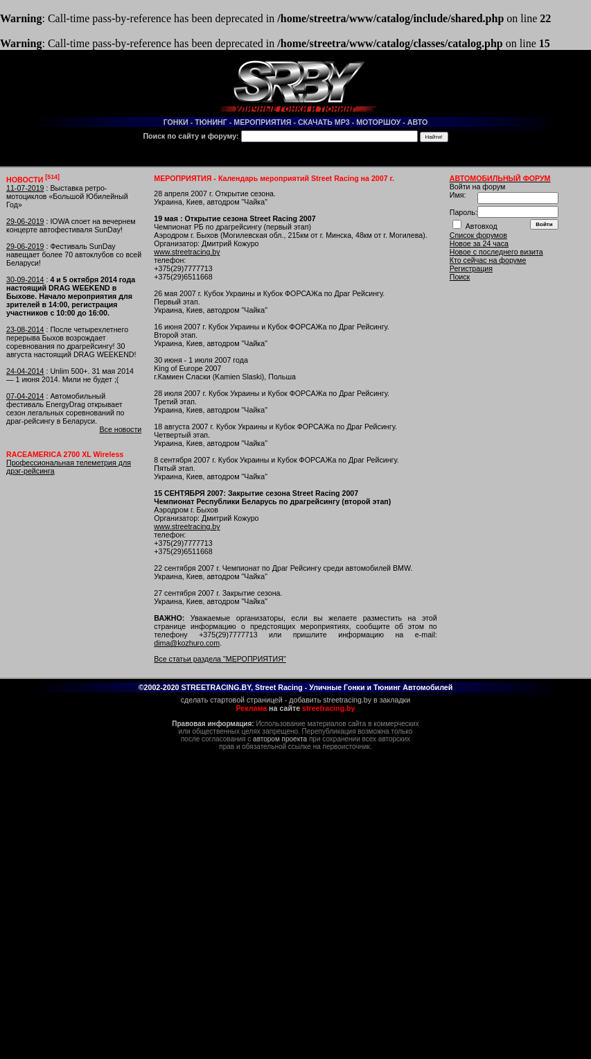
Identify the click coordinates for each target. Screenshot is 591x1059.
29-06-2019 (25, 221)
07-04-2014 (25, 396)
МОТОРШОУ (378, 122)
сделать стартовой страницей (232, 700)
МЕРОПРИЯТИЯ (262, 122)
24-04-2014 (25, 371)
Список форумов (478, 235)
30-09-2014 (25, 279)
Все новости (120, 429)
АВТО (417, 122)
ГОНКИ (176, 122)
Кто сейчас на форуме (488, 260)
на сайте (295, 708)
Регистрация (471, 268)
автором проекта (280, 739)
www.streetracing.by (187, 252)
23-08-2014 (25, 329)
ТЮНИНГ (211, 122)
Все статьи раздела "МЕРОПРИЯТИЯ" (219, 659)
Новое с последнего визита (496, 252)
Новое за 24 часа (479, 243)
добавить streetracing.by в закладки (349, 700)
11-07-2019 (25, 188)
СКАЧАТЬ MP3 (324, 122)
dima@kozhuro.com (187, 643)
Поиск (460, 277)
